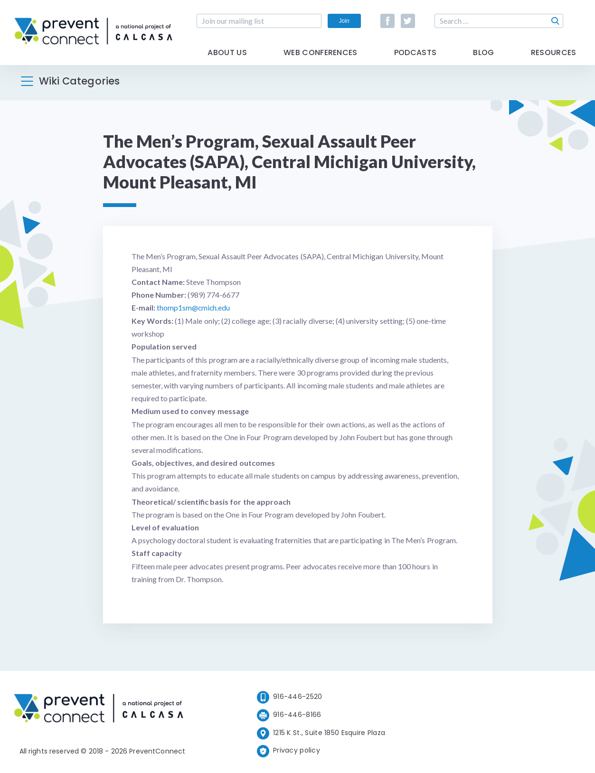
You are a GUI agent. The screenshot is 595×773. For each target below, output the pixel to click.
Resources (553, 58)
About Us (227, 58)
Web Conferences (320, 58)
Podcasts (415, 58)
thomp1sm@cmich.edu (194, 307)
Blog (483, 58)
